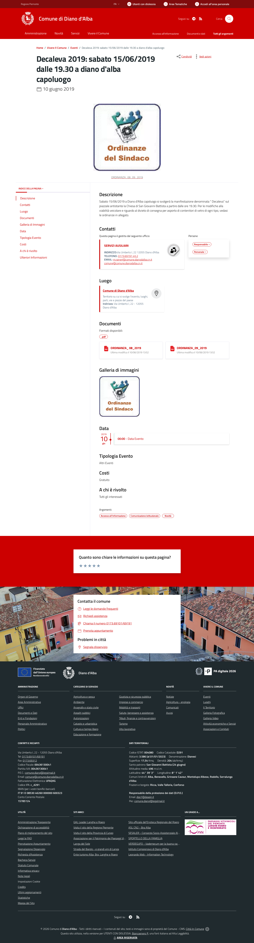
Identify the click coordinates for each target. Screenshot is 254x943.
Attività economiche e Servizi (219, 724)
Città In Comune (195, 929)
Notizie (170, 697)
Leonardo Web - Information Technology (151, 854)
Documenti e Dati (27, 713)
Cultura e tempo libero (85, 729)
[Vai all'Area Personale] (212, 4)
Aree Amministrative (29, 702)
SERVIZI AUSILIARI (116, 245)
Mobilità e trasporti (129, 707)
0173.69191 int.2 (128, 256)
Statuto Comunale (28, 865)
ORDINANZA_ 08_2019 (126, 348)
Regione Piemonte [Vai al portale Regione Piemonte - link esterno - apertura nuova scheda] (30, 4)
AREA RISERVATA (125, 938)
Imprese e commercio (131, 702)
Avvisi (169, 713)
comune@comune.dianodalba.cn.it (123, 263)
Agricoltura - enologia (178, 702)
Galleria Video (210, 718)
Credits (22, 887)
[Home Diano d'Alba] (57, 19)
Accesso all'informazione (165, 34)
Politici (21, 729)
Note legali (24, 876)
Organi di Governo (28, 697)
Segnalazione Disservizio (31, 849)
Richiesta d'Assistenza (30, 854)
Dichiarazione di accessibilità (33, 827)
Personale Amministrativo (32, 724)
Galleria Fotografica (214, 713)
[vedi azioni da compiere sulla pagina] (202, 56)
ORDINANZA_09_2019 (192, 348)
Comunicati (172, 707)
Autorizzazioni (81, 718)
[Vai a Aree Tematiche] (175, 4)
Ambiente (78, 702)
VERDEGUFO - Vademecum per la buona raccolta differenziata (163, 844)
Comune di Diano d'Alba (118, 290)
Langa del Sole (81, 844)
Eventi (74, 48)
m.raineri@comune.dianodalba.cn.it (132, 260)
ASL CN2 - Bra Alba (139, 827)
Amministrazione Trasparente (34, 822)
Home (39, 48)
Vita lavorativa (127, 729)
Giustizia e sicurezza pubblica (135, 697)
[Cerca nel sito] (229, 19)
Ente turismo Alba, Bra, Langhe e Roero (95, 854)
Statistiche (24, 898)
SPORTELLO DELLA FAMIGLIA (145, 838)
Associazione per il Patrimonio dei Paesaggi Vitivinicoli (103, 838)
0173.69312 (30, 761)
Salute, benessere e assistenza (136, 713)
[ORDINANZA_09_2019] (172, 348)
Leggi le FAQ (25, 838)
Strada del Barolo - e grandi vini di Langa (96, 849)
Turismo (123, 724)
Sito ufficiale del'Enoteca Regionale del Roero (153, 822)
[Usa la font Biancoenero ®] (141, 4)
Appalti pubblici (81, 713)
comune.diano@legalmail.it (40, 773)
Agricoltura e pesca (84, 697)
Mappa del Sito (26, 903)
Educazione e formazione (87, 734)
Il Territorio (209, 707)
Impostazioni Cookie (29, 881)
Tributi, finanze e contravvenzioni (137, 718)
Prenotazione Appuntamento (34, 844)
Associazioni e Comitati (216, 729)
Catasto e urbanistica (85, 724)
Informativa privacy (28, 871)
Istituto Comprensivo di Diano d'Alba (148, 849)
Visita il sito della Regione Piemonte (93, 827)
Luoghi (207, 702)
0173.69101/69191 (33, 756)
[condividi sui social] (183, 56)
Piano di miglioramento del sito (35, 833)
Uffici (20, 707)
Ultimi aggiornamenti (29, 892)
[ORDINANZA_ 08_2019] (106, 348)
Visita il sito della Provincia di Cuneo (93, 833)
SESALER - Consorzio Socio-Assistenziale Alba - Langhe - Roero (164, 833)
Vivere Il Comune (57, 48)
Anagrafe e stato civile (86, 707)
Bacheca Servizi (26, 860)
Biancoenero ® (140, 933)
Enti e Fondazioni (27, 718)
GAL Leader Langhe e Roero (89, 822)
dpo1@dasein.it (145, 797)
